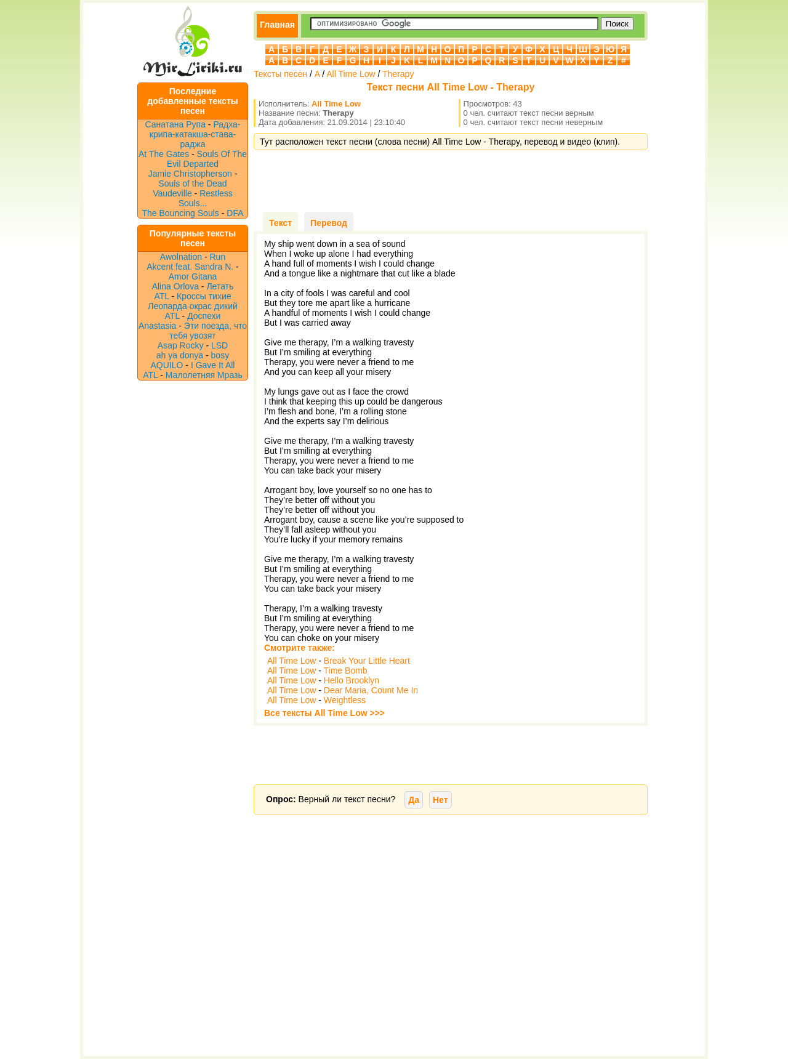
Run (218, 257)
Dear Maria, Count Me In (371, 690)
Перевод (328, 223)
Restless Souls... (206, 198)
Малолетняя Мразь (204, 375)
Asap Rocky (181, 345)
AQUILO (167, 365)
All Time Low (350, 74)
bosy (220, 355)
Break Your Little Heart (367, 661)
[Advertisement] (451, 181)
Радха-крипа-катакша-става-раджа (195, 134)
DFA (235, 213)
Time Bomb (346, 670)
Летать (219, 286)
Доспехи (203, 316)
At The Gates (164, 154)
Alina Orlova (175, 286)
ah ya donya (179, 355)
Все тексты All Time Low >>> (324, 713)
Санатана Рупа (175, 124)
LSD (219, 345)
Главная (277, 25)
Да (413, 800)
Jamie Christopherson (190, 174)
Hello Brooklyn (351, 680)
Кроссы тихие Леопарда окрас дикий (193, 301)
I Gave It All (213, 365)
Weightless (345, 700)
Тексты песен (280, 74)
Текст (280, 223)
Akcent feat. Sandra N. (190, 267)
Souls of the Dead (192, 183)
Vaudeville (173, 193)
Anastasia (157, 326)
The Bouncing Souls (180, 213)
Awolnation (181, 257)
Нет (440, 800)
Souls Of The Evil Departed (207, 159)
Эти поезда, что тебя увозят (208, 330)
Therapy (398, 74)
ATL (161, 296)
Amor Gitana (193, 276)
